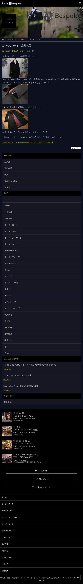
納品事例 (5, 544)
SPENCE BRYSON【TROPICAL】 (17, 375)
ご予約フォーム (41, 487)
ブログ (7, 289)
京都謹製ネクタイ (8, 531)
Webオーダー (10, 206)
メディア (8, 295)
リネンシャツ (10, 302)
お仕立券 (8, 212)
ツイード (8, 276)
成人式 (7, 321)
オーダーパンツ (11, 251)
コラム (7, 270)
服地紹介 (8, 334)
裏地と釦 (8, 340)
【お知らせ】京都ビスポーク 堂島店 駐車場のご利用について (29, 365)
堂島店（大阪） (11, 181)
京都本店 (23, 39)
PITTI (6, 199)
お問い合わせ (41, 479)
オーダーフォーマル (13, 257)
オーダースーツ (11, 244)
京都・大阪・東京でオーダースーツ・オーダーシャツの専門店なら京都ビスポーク (33, 578)
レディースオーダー (27, 51)
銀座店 (7, 187)
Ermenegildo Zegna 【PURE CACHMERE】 (21, 386)
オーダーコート (11, 225)
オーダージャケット (13, 238)
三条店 (7, 162)
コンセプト (6, 537)
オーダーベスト (11, 263)
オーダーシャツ (11, 231)
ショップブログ (12, 39)
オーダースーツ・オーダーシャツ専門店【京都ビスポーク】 (28, 142)
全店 (6, 175)
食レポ (7, 353)
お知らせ (8, 218)
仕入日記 (8, 315)
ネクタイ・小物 (11, 283)
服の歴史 (8, 327)
